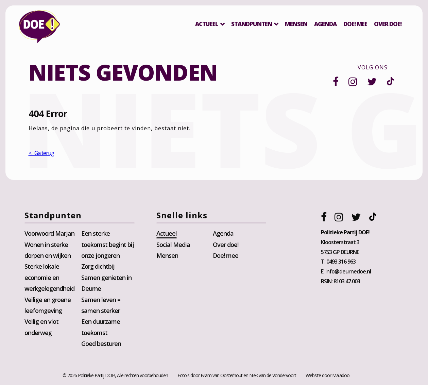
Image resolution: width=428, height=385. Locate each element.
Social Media (173, 244)
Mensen (296, 24)
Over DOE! (387, 24)
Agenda (325, 24)
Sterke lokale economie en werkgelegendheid (49, 278)
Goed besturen (101, 343)
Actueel (206, 24)
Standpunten (251, 24)
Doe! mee (355, 24)
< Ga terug (41, 153)
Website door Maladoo (327, 375)
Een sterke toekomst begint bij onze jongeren (107, 244)
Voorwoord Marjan (49, 233)
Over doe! (225, 244)
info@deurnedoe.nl (348, 271)
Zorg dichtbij (98, 267)
